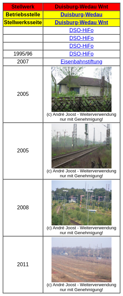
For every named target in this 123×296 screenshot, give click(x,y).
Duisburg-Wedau (81, 14)
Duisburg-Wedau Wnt (81, 22)
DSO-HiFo (81, 30)
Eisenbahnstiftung (81, 61)
